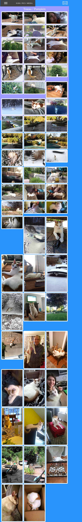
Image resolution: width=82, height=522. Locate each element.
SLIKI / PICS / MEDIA (18, 4)
